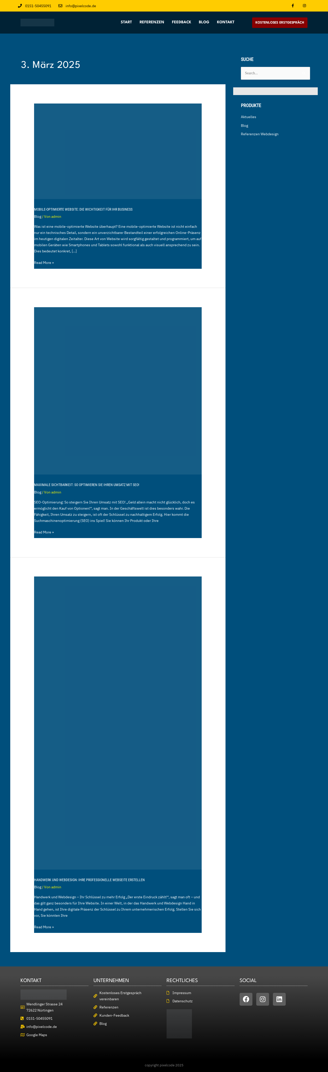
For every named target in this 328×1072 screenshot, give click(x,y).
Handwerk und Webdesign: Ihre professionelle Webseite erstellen (89, 880)
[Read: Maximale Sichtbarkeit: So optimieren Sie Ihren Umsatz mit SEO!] (117, 390)
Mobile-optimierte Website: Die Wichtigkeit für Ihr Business (83, 209)
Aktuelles (248, 117)
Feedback (181, 22)
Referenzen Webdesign (260, 134)
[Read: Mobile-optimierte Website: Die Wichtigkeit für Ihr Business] (117, 151)
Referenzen (152, 22)
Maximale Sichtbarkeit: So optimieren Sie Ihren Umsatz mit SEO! (86, 485)
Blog (204, 22)
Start (126, 22)
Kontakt (225, 22)
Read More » (44, 262)
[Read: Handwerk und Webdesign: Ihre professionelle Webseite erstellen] (117, 722)
